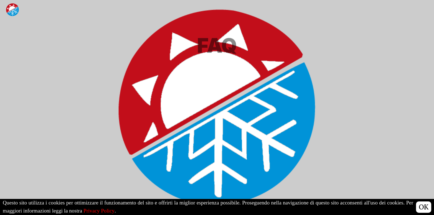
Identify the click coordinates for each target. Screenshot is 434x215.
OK (423, 207)
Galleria (361, 17)
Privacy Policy (98, 211)
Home (332, 9)
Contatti (391, 28)
